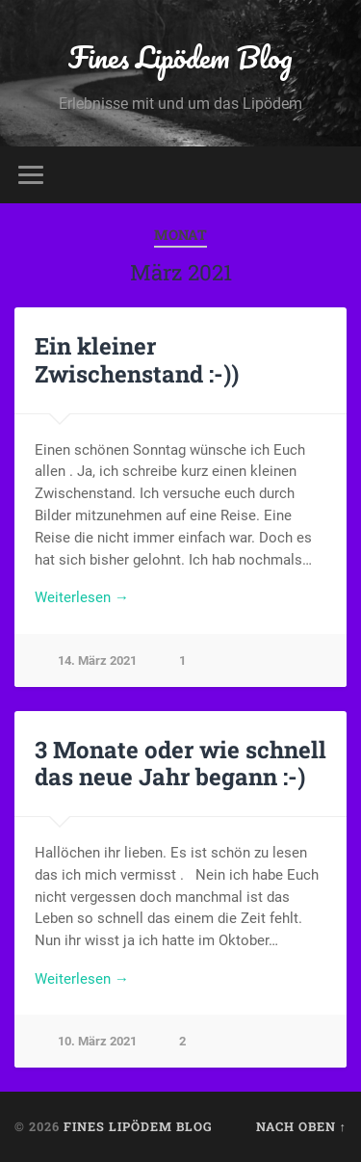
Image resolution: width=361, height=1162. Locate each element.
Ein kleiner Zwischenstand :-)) (137, 359)
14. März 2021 (97, 660)
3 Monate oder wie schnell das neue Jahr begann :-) (180, 763)
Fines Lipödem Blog (180, 57)
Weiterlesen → (82, 597)
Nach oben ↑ (301, 1126)
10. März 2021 (97, 1041)
